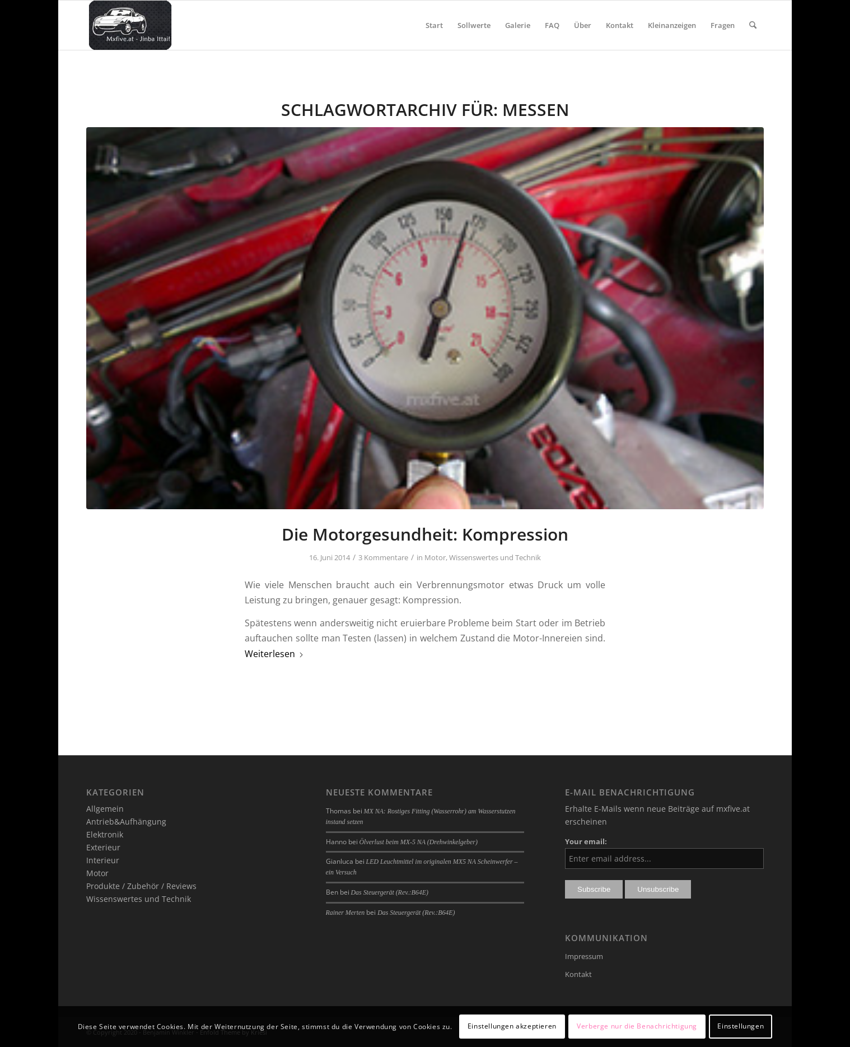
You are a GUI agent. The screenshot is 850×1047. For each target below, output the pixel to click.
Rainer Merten (345, 912)
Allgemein (105, 808)
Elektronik (104, 834)
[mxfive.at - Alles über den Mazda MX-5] (130, 25)
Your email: (586, 841)
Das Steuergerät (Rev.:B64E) (389, 892)
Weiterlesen (274, 654)
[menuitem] (434, 25)
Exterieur (103, 847)
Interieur (102, 860)
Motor (435, 557)
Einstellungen (740, 1026)
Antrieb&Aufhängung (126, 821)
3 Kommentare (383, 557)
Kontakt (578, 974)
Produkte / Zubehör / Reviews (141, 886)
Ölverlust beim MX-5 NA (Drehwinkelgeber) (418, 842)
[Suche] (753, 25)
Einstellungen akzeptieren (512, 1026)
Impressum (584, 956)
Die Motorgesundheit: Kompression (425, 534)
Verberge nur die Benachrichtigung (637, 1026)
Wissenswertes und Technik (495, 557)
